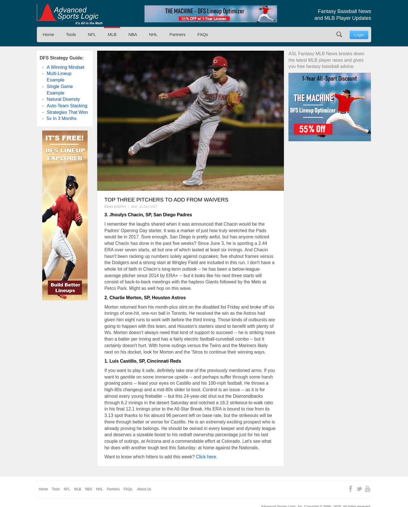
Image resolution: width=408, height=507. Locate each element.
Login (359, 35)
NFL (92, 34)
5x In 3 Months (61, 118)
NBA (132, 34)
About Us (144, 489)
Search (339, 34)
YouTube (367, 488)
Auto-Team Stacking (67, 105)
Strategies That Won (67, 112)
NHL (153, 34)
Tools (71, 34)
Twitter (359, 488)
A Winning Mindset (65, 67)
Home (48, 34)
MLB (112, 34)
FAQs (202, 34)
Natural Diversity (63, 99)
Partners (177, 34)
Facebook (350, 488)
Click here (205, 456)
